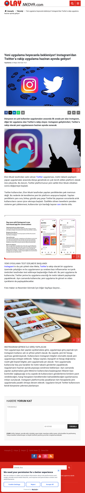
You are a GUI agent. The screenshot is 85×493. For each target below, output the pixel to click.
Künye (16, 450)
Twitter (39, 177)
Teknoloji (20, 11)
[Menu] (78, 3)
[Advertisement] (44, 33)
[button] (69, 112)
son (59, 204)
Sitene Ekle (44, 450)
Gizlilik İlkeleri (33, 450)
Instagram (9, 266)
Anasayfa (9, 11)
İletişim (23, 450)
